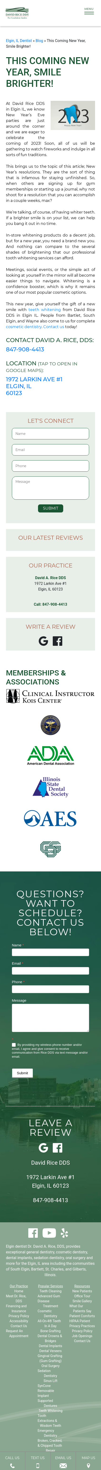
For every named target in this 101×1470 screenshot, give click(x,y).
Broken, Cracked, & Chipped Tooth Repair (50, 1445)
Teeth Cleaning (50, 1291)
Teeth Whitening (50, 1411)
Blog (39, 40)
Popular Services (50, 1286)
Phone (18, 982)
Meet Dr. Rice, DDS (16, 1298)
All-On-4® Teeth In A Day (49, 1323)
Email (17, 963)
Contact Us (19, 1326)
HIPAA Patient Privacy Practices (82, 1323)
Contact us (53, 327)
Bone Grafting (50, 1331)
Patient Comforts (82, 1316)
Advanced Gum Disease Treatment (49, 1301)
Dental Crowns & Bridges (50, 1338)
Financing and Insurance (16, 1308)
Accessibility (19, 1321)
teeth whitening (45, 309)
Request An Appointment (17, 1333)
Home (18, 1291)
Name (18, 945)
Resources (82, 1286)
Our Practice (19, 1286)
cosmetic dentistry (24, 327)
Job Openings (82, 1336)
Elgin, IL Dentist (19, 40)
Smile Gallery (82, 1301)
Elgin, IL (34, 1263)
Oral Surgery (50, 1366)
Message (19, 1000)
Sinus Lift (50, 1381)
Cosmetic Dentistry (47, 1313)
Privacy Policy (19, 1316)
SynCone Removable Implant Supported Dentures (47, 1396)
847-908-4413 (25, 349)
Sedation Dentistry (47, 1373)
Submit (22, 1073)
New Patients (82, 1291)
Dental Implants (50, 1346)
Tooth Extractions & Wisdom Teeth (49, 1421)
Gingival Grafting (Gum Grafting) (50, 1358)
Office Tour (82, 1296)
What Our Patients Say (80, 1308)
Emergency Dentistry (47, 1433)
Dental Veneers (50, 1351)
